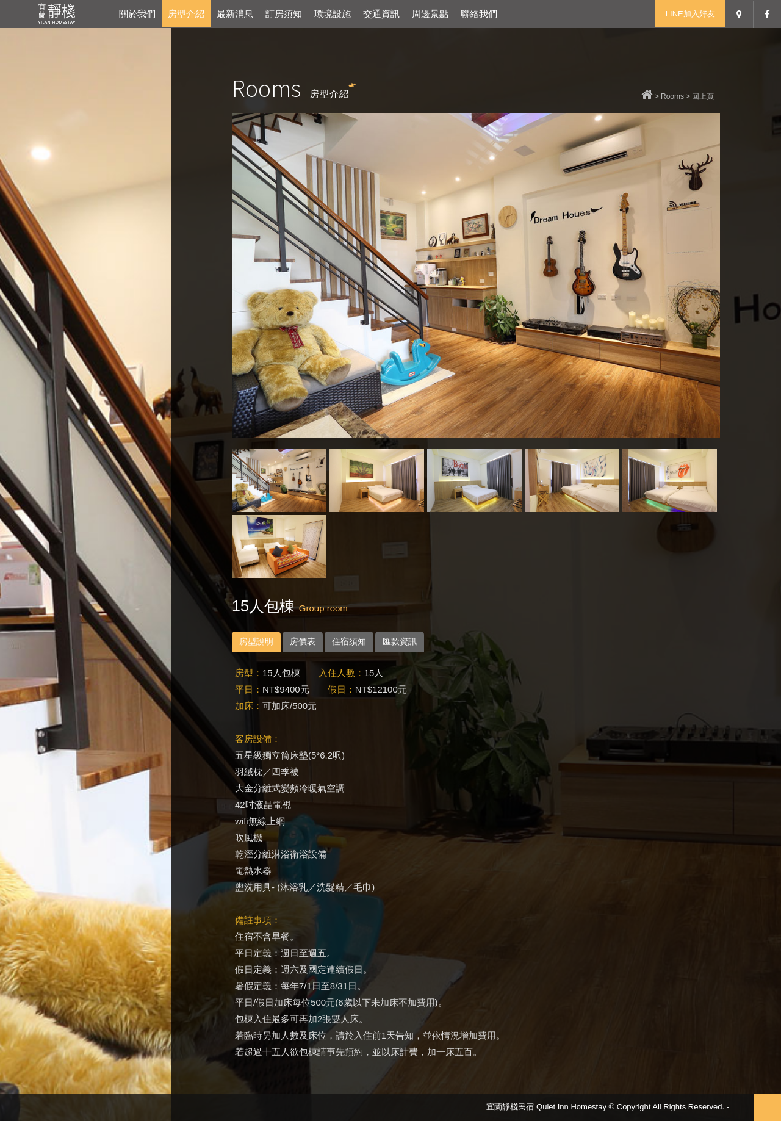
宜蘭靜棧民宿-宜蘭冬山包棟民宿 (56, 13)
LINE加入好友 (690, 13)
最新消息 (235, 14)
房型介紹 (186, 14)
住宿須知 (349, 641)
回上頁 (703, 96)
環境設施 (332, 14)
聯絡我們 (479, 14)
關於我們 (137, 14)
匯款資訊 (400, 641)
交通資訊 (381, 14)
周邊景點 (430, 14)
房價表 (302, 641)
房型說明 (256, 641)
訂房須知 (283, 14)
